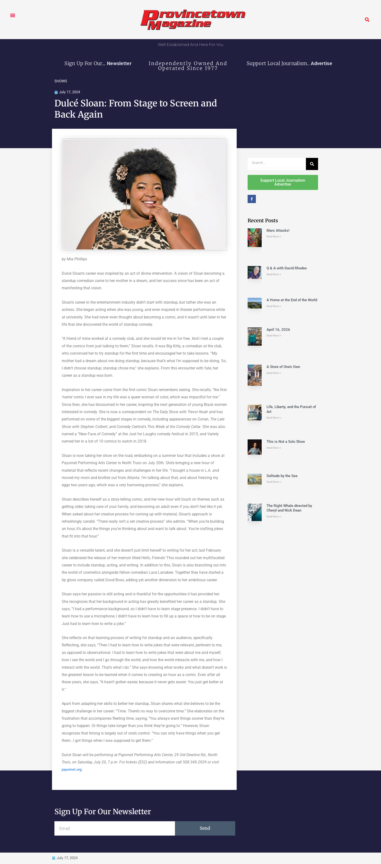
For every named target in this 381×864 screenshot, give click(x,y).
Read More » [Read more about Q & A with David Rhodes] (274, 274)
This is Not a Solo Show (286, 442)
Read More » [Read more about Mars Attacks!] (274, 236)
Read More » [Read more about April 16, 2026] (274, 335)
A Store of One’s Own (283, 367)
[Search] (312, 164)
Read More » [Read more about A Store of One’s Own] (274, 373)
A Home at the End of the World (292, 300)
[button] (13, 15)
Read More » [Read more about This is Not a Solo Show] (274, 448)
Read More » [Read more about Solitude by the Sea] (274, 482)
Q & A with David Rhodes (287, 268)
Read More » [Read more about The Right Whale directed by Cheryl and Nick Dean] (274, 516)
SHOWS (60, 81)
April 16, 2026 (278, 330)
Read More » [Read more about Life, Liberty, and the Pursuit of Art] (274, 417)
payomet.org (72, 769)
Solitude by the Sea (282, 476)
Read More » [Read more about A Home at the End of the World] (274, 306)
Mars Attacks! (278, 231)
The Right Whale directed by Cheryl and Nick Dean (289, 508)
